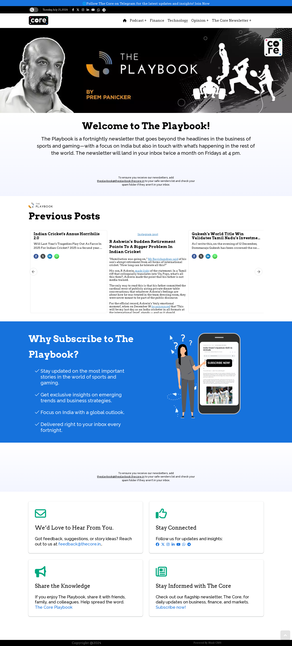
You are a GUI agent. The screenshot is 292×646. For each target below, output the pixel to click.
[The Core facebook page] (74, 9)
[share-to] (285, 635)
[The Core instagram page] (84, 9)
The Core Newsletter (231, 20)
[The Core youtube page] (94, 9)
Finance (157, 20)
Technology (177, 20)
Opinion (200, 20)
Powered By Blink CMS (207, 642)
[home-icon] (124, 20)
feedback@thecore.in (79, 544)
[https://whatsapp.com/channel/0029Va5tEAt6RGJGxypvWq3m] (99, 9)
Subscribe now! (171, 607)
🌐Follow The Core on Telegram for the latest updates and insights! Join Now (146, 3)
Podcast (138, 20)
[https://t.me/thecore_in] (105, 9)
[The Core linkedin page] (89, 9)
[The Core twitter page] (79, 9)
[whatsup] (146, 4)
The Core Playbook (54, 607)
